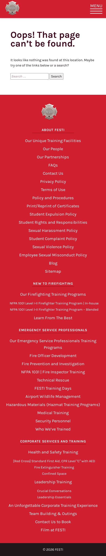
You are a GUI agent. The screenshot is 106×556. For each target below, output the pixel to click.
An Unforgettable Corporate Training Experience (53, 505)
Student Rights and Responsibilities (53, 222)
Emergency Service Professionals (53, 330)
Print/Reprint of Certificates (53, 206)
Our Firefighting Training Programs (53, 294)
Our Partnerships (53, 157)
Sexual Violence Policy (53, 246)
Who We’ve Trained (53, 429)
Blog (53, 263)
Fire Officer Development (53, 355)
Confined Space (54, 473)
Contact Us (53, 173)
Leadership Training (53, 481)
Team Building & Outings (53, 513)
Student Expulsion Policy (53, 214)
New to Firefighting (53, 284)
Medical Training (53, 412)
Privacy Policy (53, 181)
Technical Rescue (53, 380)
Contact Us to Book (53, 521)
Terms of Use (53, 189)
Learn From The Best (53, 317)
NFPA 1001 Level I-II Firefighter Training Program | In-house (54, 303)
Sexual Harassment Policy (53, 230)
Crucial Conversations (54, 491)
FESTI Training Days (53, 388)
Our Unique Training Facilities (53, 140)
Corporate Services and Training (53, 441)
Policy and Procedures (53, 197)
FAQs (53, 165)
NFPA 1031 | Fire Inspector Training (53, 372)
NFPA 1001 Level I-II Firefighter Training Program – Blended (54, 309)
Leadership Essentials (54, 497)
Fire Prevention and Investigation (53, 363)
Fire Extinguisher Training (54, 467)
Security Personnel (53, 421)
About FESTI (53, 130)
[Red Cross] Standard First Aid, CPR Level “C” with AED (54, 461)
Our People (53, 148)
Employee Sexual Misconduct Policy (53, 255)
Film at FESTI (53, 530)
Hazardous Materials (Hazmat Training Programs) (53, 404)
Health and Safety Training (53, 452)
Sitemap (53, 271)
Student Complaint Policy (53, 238)
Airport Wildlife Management (53, 396)
